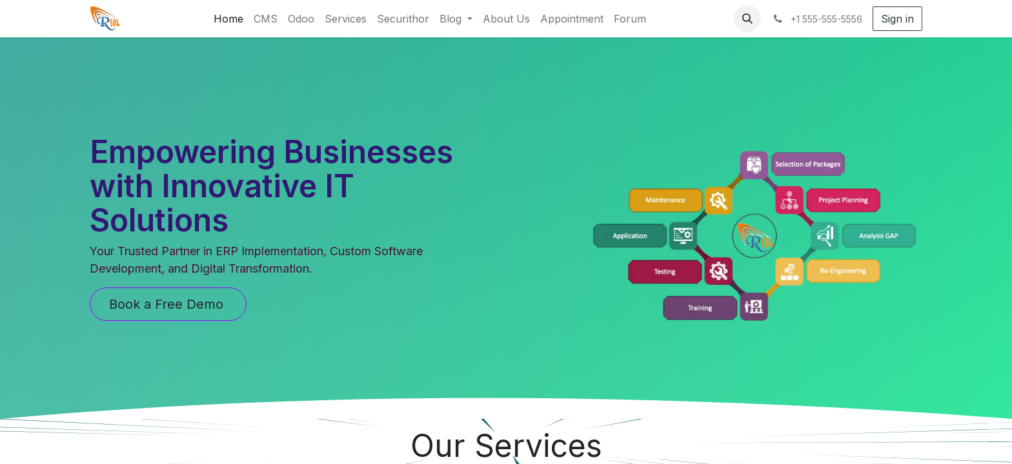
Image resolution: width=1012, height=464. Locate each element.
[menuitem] (228, 19)
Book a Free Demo (168, 304)
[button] (747, 18)
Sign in (897, 18)
